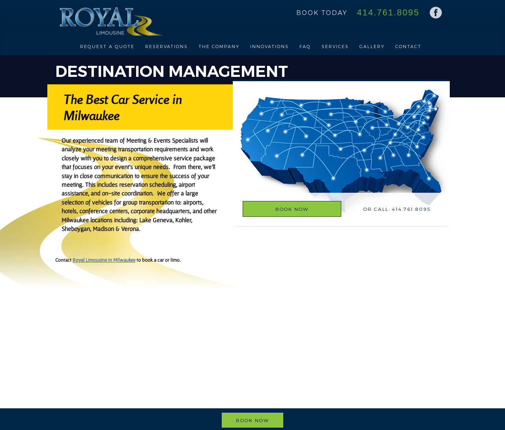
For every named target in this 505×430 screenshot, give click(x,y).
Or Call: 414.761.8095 (397, 209)
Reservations (166, 46)
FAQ (305, 46)
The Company (218, 46)
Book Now (292, 209)
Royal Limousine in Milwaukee (104, 260)
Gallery (372, 46)
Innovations (269, 46)
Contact (408, 46)
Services (335, 46)
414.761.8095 (388, 12)
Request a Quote (107, 46)
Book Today (321, 12)
